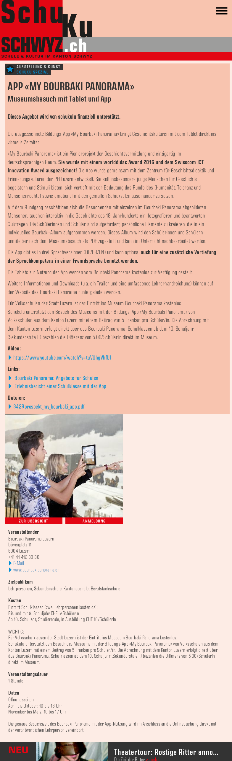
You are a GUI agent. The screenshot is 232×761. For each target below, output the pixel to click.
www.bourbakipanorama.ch (36, 570)
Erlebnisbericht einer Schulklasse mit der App (60, 386)
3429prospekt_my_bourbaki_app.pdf (49, 407)
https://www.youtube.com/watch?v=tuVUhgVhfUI (62, 358)
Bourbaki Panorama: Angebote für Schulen (56, 378)
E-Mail (18, 563)
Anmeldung (94, 521)
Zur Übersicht (33, 521)
